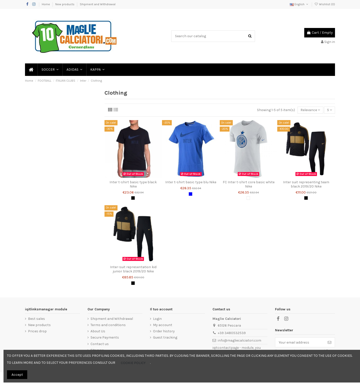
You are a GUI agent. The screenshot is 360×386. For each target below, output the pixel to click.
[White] (248, 198)
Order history (164, 331)
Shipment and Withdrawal (98, 4)
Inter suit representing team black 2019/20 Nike (306, 184)
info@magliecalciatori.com (239, 340)
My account (162, 325)
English (299, 4)
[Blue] (190, 194)
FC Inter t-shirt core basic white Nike (248, 184)
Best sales (36, 319)
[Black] (133, 198)
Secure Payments (104, 337)
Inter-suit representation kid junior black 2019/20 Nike (133, 269)
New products (65, 4)
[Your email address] (299, 342)
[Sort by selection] (310, 110)
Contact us (99, 344)
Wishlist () (324, 4)
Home (46, 4)
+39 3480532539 (232, 333)
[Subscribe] (329, 342)
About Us (97, 331)
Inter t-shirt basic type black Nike (133, 184)
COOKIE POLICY (133, 363)
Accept (17, 375)
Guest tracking (165, 337)
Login (157, 319)
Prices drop (37, 331)
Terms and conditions (108, 325)
